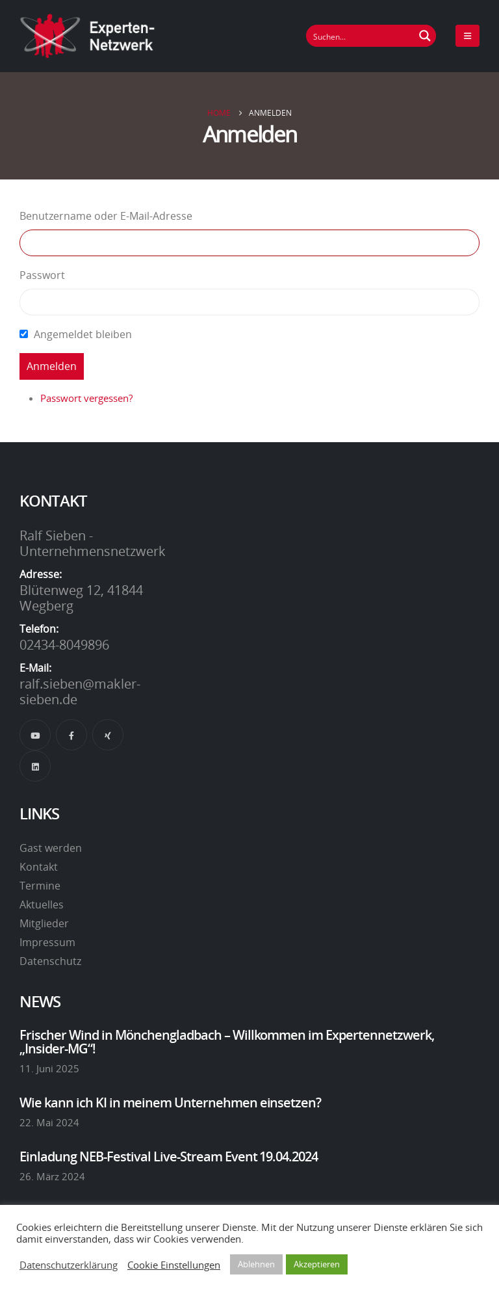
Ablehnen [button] (256, 1264)
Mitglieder (44, 923)
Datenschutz (50, 961)
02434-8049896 (64, 644)
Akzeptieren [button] (317, 1264)
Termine (39, 885)
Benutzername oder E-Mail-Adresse (105, 216)
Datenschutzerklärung (68, 1265)
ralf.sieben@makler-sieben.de (79, 691)
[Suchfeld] (360, 35)
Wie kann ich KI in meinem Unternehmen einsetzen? (170, 1102)
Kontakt (38, 867)
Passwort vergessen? (86, 397)
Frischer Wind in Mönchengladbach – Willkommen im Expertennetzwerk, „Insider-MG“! (226, 1041)
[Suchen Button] (425, 36)
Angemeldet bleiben (83, 334)
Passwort (42, 275)
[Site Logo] (87, 36)
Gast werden (50, 848)
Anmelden (52, 366)
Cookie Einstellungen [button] (173, 1265)
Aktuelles (41, 904)
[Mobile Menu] (467, 36)
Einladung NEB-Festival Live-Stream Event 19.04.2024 (168, 1156)
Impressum (47, 942)
